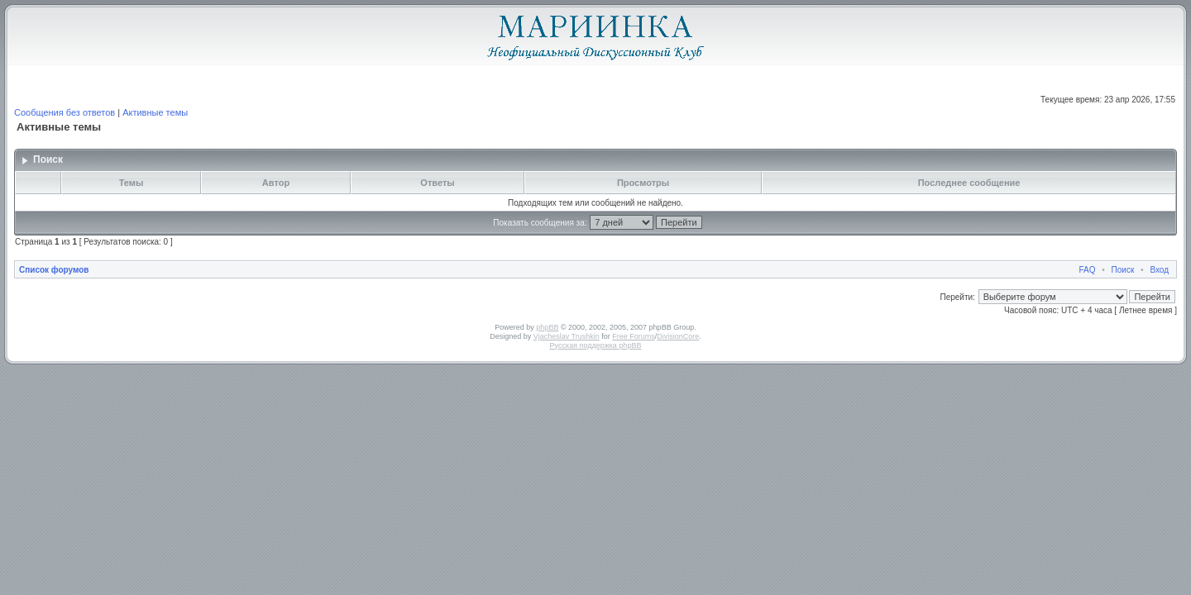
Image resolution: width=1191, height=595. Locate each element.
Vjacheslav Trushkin (566, 336)
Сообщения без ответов (64, 112)
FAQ (1087, 269)
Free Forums (633, 336)
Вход (1159, 269)
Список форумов (54, 269)
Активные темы (155, 112)
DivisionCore (678, 336)
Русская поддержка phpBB (596, 345)
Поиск (1123, 269)
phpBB (547, 327)
